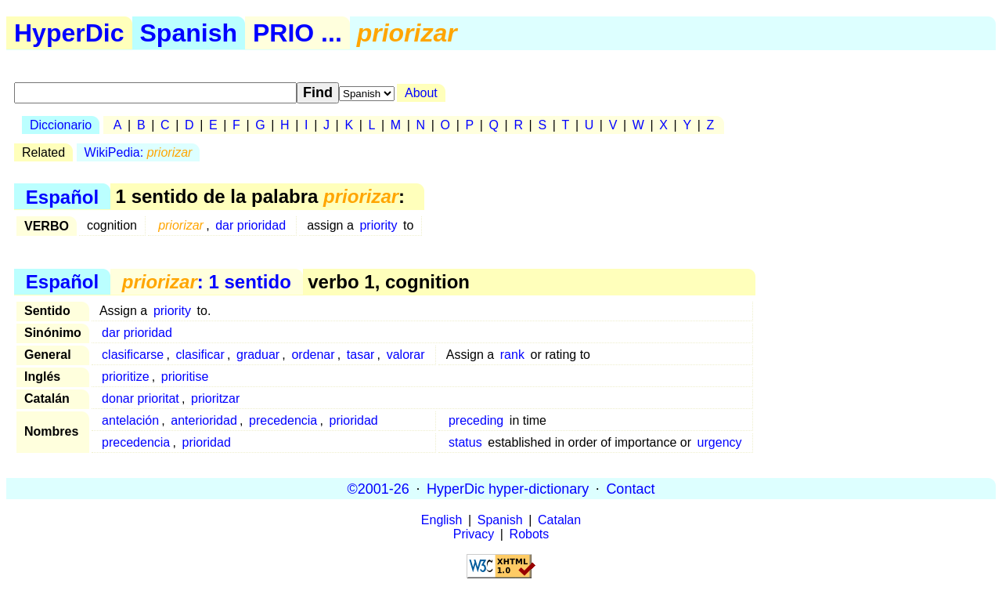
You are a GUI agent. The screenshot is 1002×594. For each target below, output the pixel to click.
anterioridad (204, 420)
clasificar (199, 354)
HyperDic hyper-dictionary (508, 488)
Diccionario (61, 125)
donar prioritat (140, 398)
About (421, 93)
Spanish (188, 33)
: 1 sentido (206, 281)
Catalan (559, 520)
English (441, 520)
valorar (406, 354)
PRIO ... (297, 33)
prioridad (354, 420)
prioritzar (215, 398)
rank (512, 354)
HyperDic (69, 33)
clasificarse (133, 354)
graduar (257, 354)
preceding (476, 420)
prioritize (125, 376)
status (465, 442)
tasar (361, 354)
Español (62, 196)
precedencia (283, 420)
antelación (130, 420)
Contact (630, 488)
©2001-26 (378, 488)
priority (378, 225)
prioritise (184, 376)
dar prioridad (250, 225)
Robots (530, 534)
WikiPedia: (139, 152)
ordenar (312, 354)
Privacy (473, 534)
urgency (719, 442)
